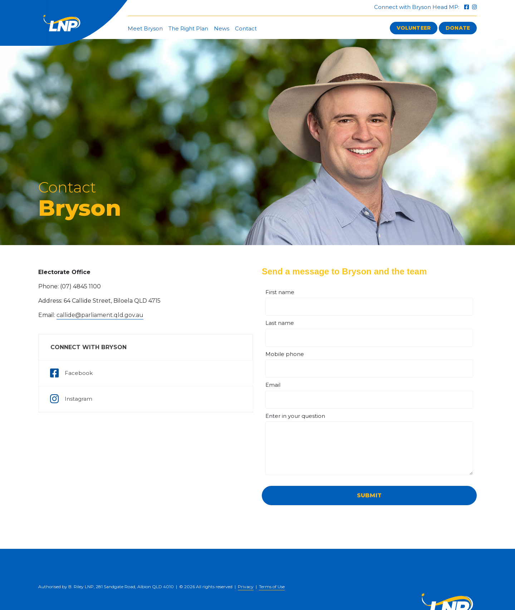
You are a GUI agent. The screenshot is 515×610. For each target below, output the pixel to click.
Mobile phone (284, 354)
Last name (279, 322)
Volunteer (414, 28)
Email (272, 384)
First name (279, 292)
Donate (458, 28)
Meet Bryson (145, 28)
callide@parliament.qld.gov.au (100, 315)
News (221, 28)
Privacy (246, 586)
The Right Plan (188, 28)
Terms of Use (272, 586)
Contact (246, 28)
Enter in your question (295, 416)
